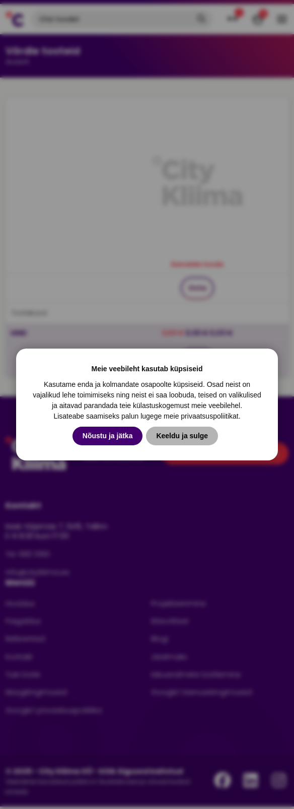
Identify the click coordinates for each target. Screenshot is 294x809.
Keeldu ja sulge (182, 436)
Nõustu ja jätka (108, 436)
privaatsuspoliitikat (209, 416)
